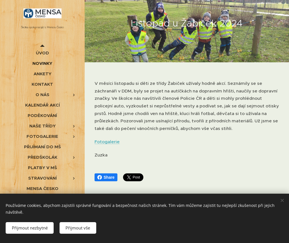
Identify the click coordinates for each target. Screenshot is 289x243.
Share (106, 177)
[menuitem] (42, 53)
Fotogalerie (107, 141)
